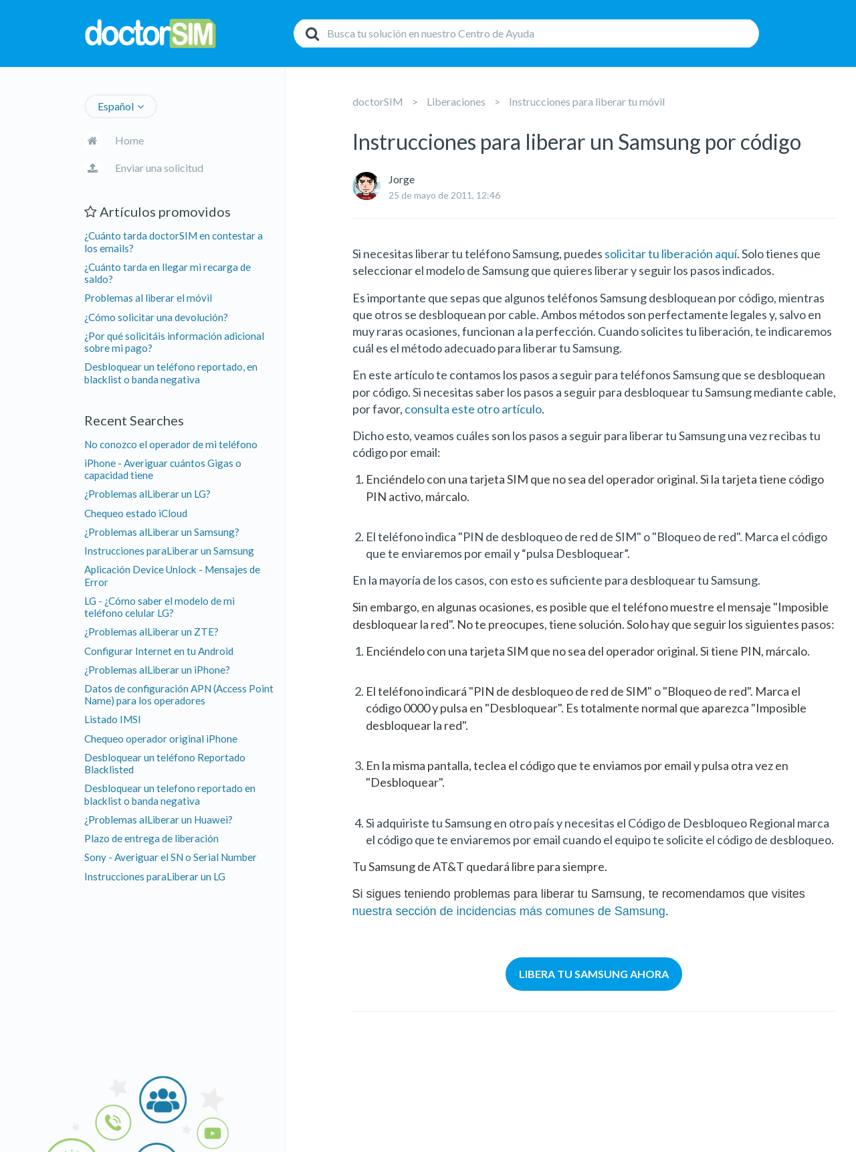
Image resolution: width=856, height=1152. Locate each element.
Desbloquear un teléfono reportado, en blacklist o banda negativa (170, 373)
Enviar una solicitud (159, 167)
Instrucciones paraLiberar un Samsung (169, 551)
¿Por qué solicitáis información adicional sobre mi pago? (174, 342)
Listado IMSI (112, 719)
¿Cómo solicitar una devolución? (156, 317)
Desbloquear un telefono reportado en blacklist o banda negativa (169, 794)
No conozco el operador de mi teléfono (170, 444)
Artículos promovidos (157, 211)
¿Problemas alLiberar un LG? (147, 494)
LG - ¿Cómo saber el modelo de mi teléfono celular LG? (159, 607)
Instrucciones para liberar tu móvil (587, 101)
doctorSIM (377, 101)
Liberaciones (456, 101)
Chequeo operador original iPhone (160, 739)
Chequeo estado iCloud (135, 513)
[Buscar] (526, 33)
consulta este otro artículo (473, 408)
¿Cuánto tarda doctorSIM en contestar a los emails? (173, 241)
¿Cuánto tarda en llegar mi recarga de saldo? (167, 273)
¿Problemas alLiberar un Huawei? (158, 819)
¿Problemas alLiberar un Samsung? (161, 532)
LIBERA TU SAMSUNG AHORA (594, 973)
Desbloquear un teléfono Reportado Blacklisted (164, 763)
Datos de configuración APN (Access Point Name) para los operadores (179, 694)
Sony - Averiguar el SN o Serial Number (170, 857)
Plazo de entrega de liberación (151, 838)
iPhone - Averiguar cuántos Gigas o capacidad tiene (162, 469)
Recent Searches (134, 420)
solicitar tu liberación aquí (671, 253)
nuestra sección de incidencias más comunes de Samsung (508, 911)
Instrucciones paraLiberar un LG (154, 876)
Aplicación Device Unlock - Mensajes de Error (172, 575)
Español (116, 106)
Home (129, 140)
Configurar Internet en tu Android (158, 651)
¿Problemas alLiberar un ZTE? (151, 632)
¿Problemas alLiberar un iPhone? (157, 670)
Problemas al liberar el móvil (148, 298)
